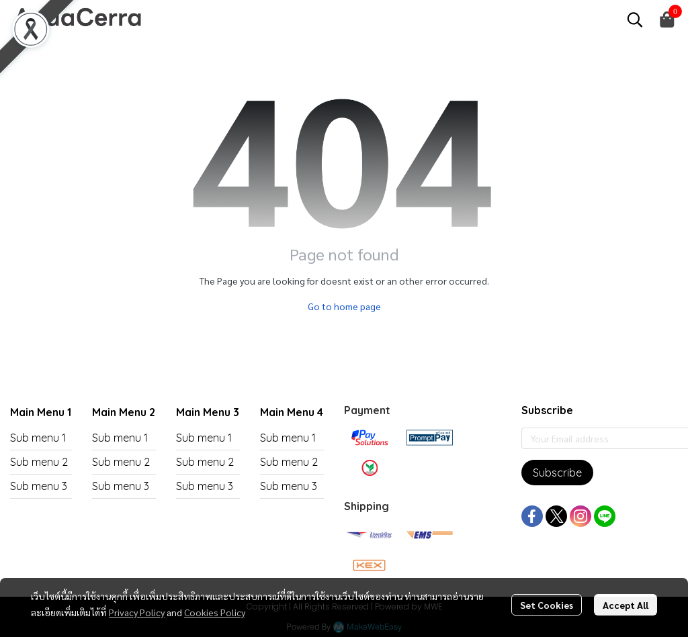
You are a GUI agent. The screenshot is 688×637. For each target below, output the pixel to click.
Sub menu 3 (38, 486)
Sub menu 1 (38, 437)
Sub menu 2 (39, 462)
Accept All (625, 605)
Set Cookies (546, 605)
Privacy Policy (137, 612)
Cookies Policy (214, 612)
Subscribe (557, 472)
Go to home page (344, 306)
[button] (635, 19)
